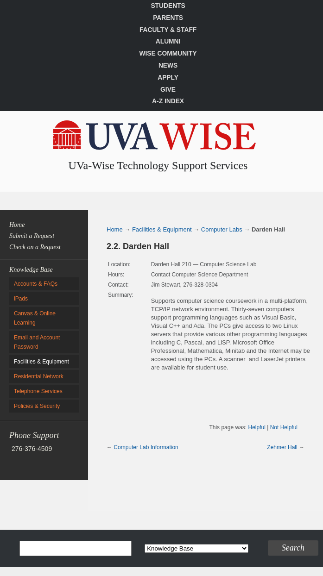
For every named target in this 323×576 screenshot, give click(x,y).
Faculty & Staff (167, 29)
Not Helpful (284, 427)
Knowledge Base (31, 269)
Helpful (256, 427)
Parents (168, 17)
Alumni (168, 41)
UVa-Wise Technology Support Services (158, 165)
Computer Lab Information (146, 447)
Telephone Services (38, 391)
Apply (168, 77)
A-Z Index (168, 101)
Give (168, 89)
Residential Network (38, 376)
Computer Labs (221, 229)
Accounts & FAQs (35, 284)
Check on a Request (35, 247)
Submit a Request (31, 235)
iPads (21, 298)
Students (168, 5)
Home (17, 224)
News (167, 65)
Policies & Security (37, 406)
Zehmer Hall (282, 447)
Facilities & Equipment (41, 361)
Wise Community (167, 53)
